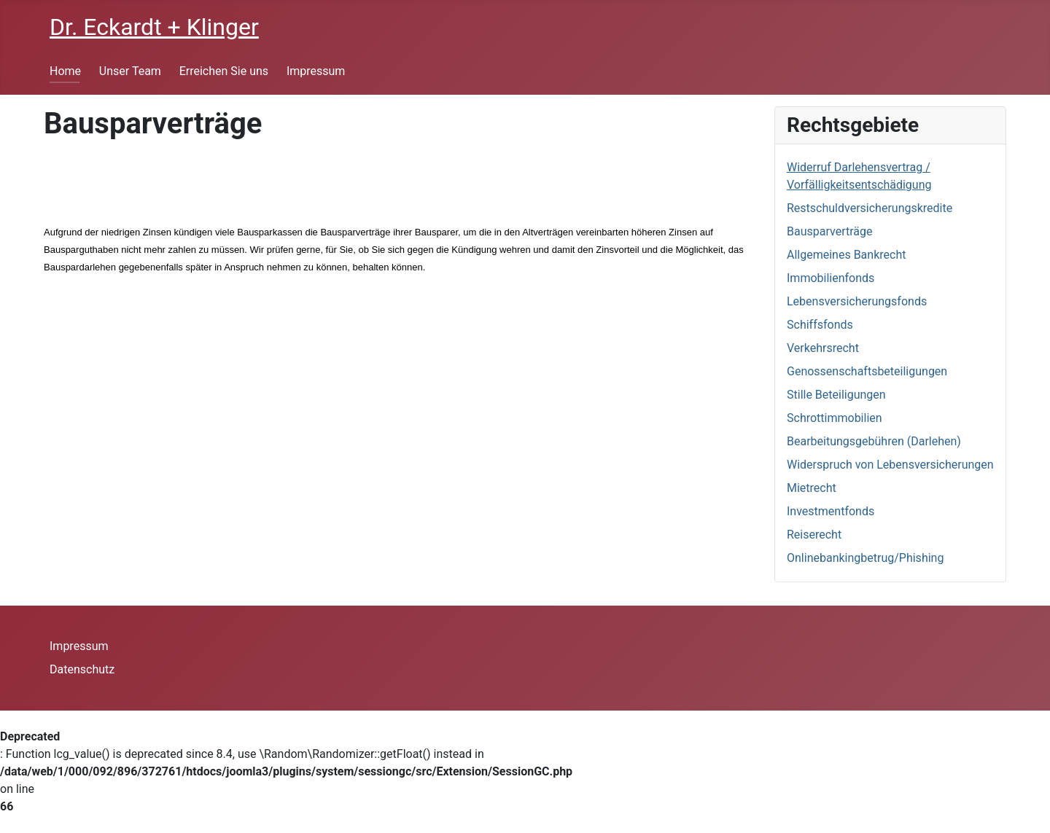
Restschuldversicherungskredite (869, 208)
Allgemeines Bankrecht (846, 255)
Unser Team (130, 71)
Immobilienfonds (830, 278)
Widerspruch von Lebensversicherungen (890, 465)
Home (65, 71)
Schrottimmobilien (834, 418)
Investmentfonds (830, 511)
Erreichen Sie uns (223, 71)
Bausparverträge (829, 231)
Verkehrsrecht (823, 348)
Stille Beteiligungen (836, 395)
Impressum (316, 71)
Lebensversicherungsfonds (857, 301)
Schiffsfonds (820, 325)
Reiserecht (814, 534)
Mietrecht (811, 488)
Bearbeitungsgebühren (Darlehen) (874, 441)
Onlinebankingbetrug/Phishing (865, 558)
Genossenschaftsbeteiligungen (867, 371)
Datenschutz (82, 669)
